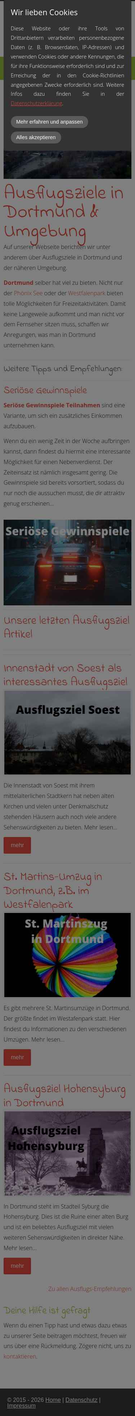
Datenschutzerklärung (36, 103)
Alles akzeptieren (36, 137)
